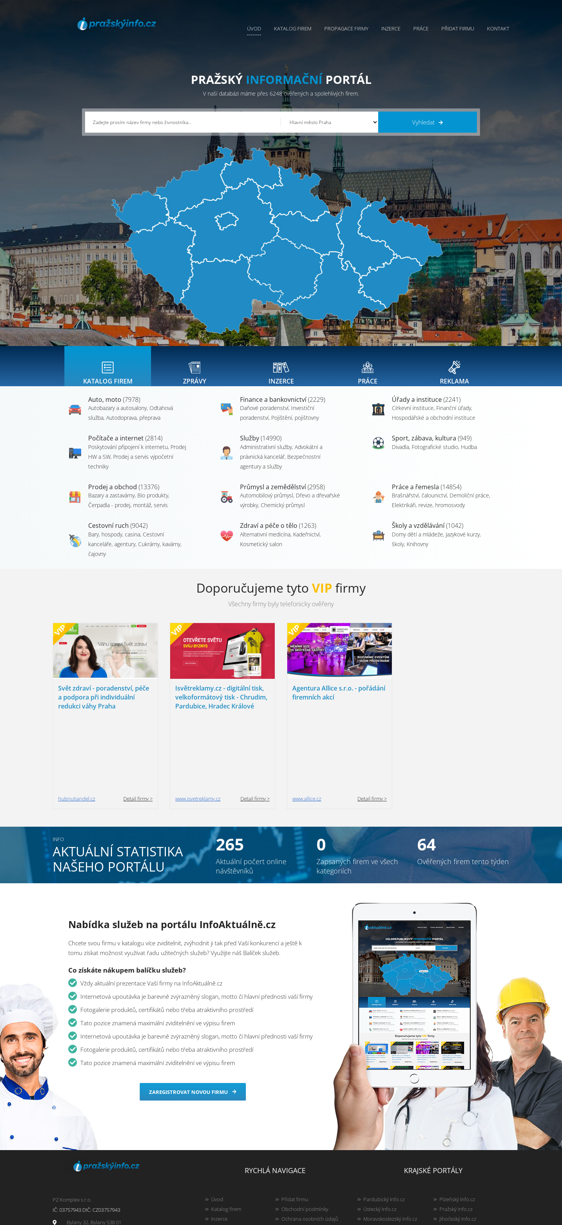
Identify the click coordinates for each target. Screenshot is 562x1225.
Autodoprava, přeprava (133, 425)
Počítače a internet (125, 446)
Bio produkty (152, 503)
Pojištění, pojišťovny (295, 425)
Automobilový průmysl (266, 503)
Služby (260, 446)
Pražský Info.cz (456, 1136)
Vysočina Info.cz (381, 1155)
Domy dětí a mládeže (417, 542)
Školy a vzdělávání (427, 533)
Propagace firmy (346, 28)
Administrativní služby (266, 454)
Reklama (220, 1175)
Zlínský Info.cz (455, 1155)
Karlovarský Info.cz (460, 1184)
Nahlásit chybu (298, 1165)
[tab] (107, 370)
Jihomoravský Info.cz (386, 1175)
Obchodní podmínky (304, 1136)
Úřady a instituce (426, 407)
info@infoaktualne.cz (91, 1164)
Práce (421, 28)
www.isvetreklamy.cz (198, 725)
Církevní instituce (413, 415)
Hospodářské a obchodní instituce (433, 425)
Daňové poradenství (264, 415)
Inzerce (390, 28)
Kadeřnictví (306, 542)
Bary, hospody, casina (114, 542)
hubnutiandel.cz (76, 725)
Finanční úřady (453, 415)
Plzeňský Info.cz (457, 1126)
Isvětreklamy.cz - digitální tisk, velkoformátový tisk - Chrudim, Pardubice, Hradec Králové (221, 705)
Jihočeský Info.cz (457, 1145)
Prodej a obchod (123, 494)
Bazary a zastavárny (111, 503)
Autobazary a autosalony (117, 415)
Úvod (254, 28)
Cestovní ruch (118, 533)
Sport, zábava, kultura (431, 446)
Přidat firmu (457, 28)
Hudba (469, 454)
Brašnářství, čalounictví (419, 503)
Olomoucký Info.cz (460, 1175)
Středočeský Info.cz (461, 1165)
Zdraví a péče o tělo (278, 533)
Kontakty (291, 1155)
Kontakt (498, 28)
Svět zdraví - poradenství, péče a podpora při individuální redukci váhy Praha (103, 705)
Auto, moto (114, 407)
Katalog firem (292, 28)
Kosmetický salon (261, 552)
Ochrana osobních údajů (309, 1145)
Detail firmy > (138, 725)
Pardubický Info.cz (384, 1126)
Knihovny (417, 552)
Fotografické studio (435, 454)
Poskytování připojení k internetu (128, 454)
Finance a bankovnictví (282, 407)
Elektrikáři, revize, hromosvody (428, 513)
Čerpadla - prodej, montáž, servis (128, 513)
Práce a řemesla (426, 494)
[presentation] (107, 370)
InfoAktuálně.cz (114, 1217)
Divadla (400, 454)
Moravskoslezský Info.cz (390, 1145)
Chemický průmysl (283, 513)
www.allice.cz (306, 725)
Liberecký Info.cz (382, 1184)
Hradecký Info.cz (381, 1165)
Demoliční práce (469, 503)
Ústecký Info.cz (380, 1136)
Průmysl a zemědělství (282, 494)
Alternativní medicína (265, 542)
